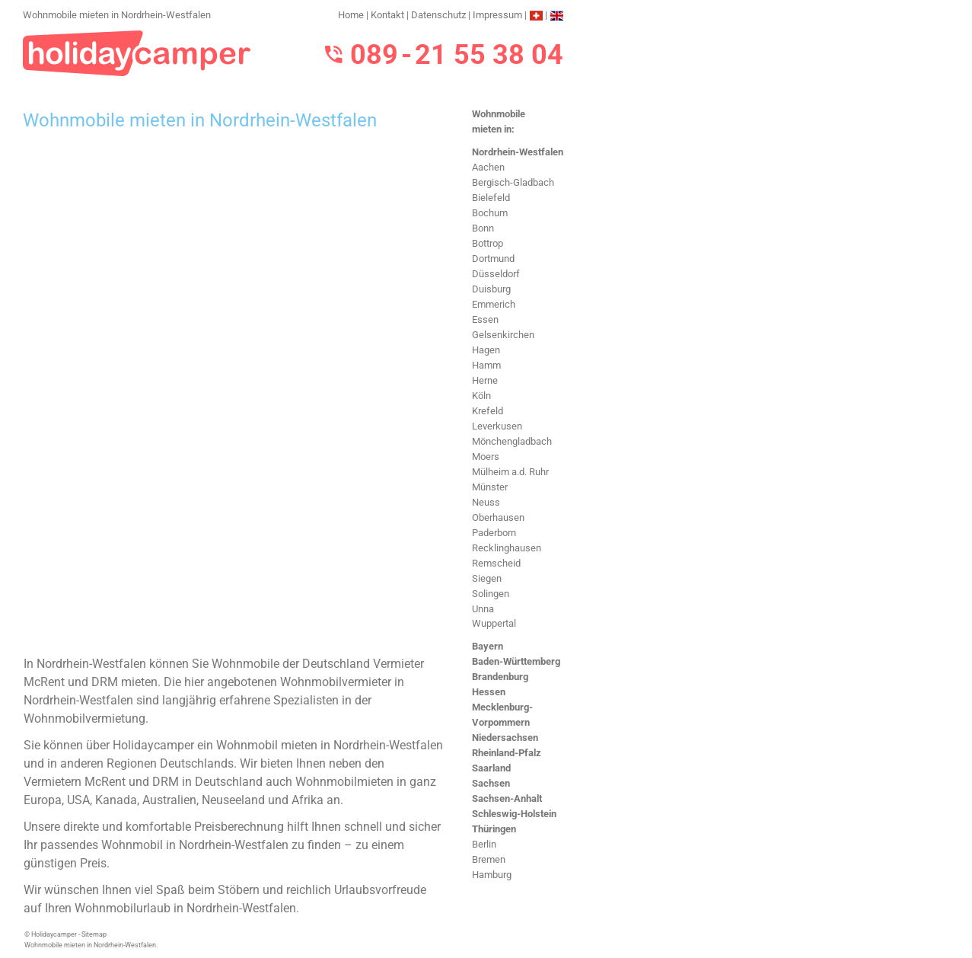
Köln (481, 395)
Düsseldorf (496, 273)
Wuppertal (494, 623)
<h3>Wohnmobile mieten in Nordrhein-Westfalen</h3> (234, 393)
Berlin (484, 844)
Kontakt (387, 15)
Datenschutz (438, 15)
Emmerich (493, 304)
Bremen (488, 859)
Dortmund (493, 258)
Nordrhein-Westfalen (517, 152)
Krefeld (487, 411)
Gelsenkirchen (503, 334)
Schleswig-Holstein (514, 813)
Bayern (487, 646)
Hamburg (491, 874)
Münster (490, 487)
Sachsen (491, 783)
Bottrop (487, 243)
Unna (483, 609)
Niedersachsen (505, 737)
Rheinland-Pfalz (506, 752)
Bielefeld (491, 197)
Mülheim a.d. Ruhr (510, 471)
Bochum (490, 213)
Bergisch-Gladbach (513, 182)
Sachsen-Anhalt (507, 798)
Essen (485, 319)
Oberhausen (498, 517)
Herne (485, 380)
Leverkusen (497, 426)
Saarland (491, 768)
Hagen (486, 350)
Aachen (488, 167)
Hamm (486, 365)
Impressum (497, 15)
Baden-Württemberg (516, 661)
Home (351, 15)
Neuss (486, 502)
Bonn (483, 228)
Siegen (487, 578)
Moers (485, 456)
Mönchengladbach (512, 441)
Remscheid (496, 563)
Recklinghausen (506, 548)
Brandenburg (500, 676)
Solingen (490, 593)
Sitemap (94, 934)
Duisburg (491, 289)
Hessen (488, 692)
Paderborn (494, 532)
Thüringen (494, 829)
